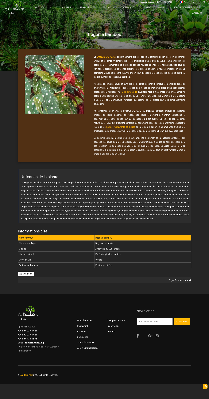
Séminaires (82, 337)
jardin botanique (129, 92)
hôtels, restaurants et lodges (120, 127)
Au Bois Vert (26, 375)
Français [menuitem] (187, 7)
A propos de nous (116, 320)
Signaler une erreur (180, 280)
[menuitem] (187, 6)
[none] (187, 6)
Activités (81, 331)
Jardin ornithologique (87, 348)
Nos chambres (84, 320)
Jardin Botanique (85, 342)
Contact (111, 331)
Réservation (113, 326)
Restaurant (82, 326)
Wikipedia (25, 273)
